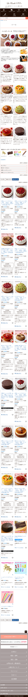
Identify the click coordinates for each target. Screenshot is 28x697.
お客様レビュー (5, 14)
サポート (14, 675)
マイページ (25, 10)
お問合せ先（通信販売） (14, 663)
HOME (1, 20)
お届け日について (14, 667)
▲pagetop (3, 159)
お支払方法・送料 (12, 10)
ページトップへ (26, 632)
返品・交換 (14, 659)
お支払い (14, 651)
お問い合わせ (23, 14)
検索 (27, 18)
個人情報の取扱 (4, 693)
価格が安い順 (8, 179)
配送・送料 (14, 655)
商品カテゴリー (3, 10)
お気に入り (19, 10)
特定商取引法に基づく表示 (7, 690)
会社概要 (14, 14)
